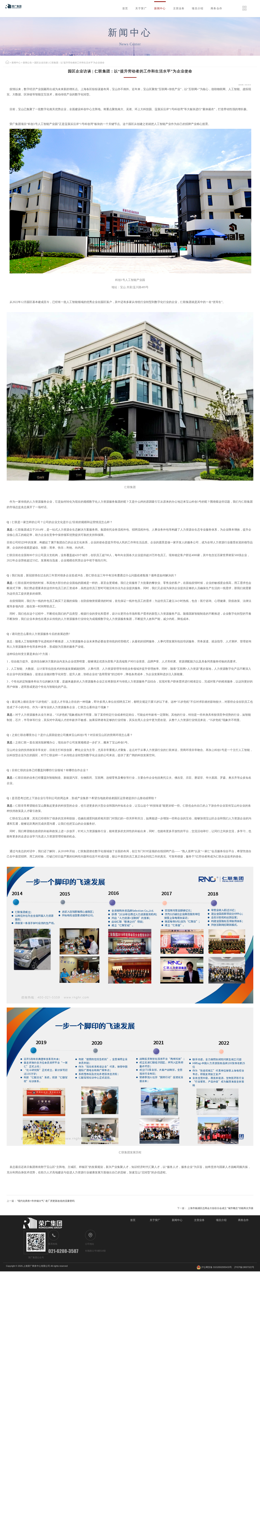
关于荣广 (102, 10)
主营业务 (152, 10)
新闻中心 (127, 10)
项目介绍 (177, 10)
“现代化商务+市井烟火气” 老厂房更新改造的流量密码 (69, 1379)
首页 (81, 10)
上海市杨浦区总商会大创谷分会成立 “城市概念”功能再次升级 (199, 1379)
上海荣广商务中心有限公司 (46, 1507)
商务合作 (202, 10)
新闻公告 (32, 81)
